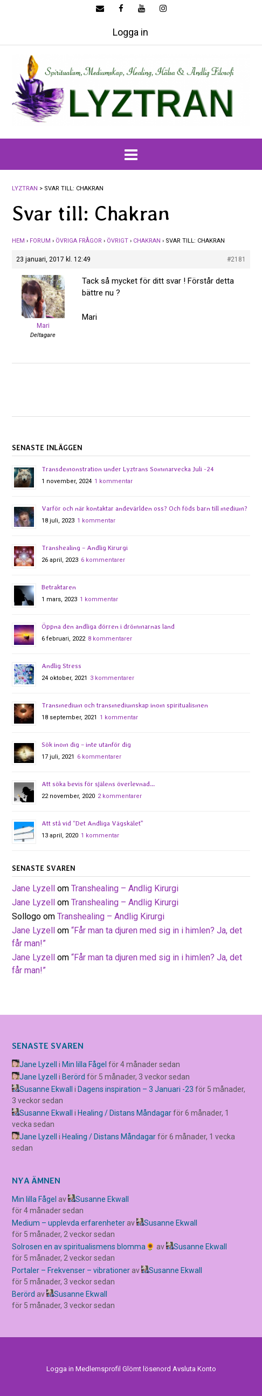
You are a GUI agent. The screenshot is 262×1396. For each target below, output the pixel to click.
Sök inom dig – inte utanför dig (86, 744)
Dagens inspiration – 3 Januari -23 (136, 1089)
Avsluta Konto (194, 1368)
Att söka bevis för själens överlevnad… (98, 784)
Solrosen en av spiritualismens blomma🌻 (83, 1246)
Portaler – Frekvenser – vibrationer (71, 1270)
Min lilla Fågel (84, 1064)
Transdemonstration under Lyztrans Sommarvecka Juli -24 (128, 469)
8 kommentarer (110, 638)
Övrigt (117, 240)
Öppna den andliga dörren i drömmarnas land (108, 626)
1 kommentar (113, 481)
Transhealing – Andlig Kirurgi (85, 548)
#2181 (236, 259)
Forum (40, 240)
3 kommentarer (112, 678)
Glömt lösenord (146, 1368)
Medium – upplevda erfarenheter (68, 1223)
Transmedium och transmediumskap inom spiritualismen (125, 705)
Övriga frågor (79, 240)
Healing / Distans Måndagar (124, 1113)
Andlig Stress (61, 666)
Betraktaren (59, 587)
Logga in (130, 32)
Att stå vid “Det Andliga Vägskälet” (92, 823)
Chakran (147, 240)
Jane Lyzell (33, 888)
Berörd (73, 1076)
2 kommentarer (120, 796)
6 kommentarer (103, 559)
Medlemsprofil (98, 1368)
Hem (18, 240)
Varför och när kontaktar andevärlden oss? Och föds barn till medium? (144, 508)
